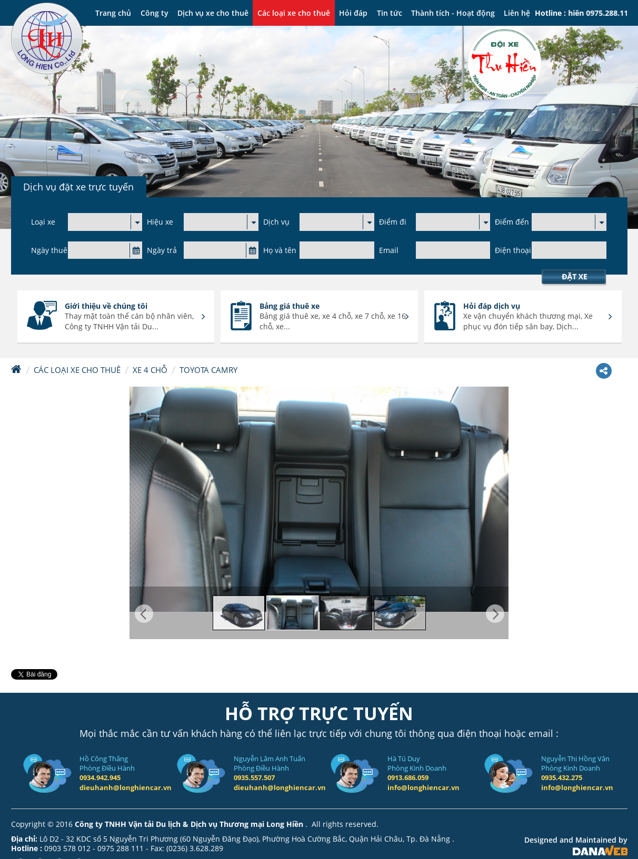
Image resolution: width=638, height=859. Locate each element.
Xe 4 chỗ (150, 370)
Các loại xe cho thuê (77, 370)
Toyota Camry (208, 370)
